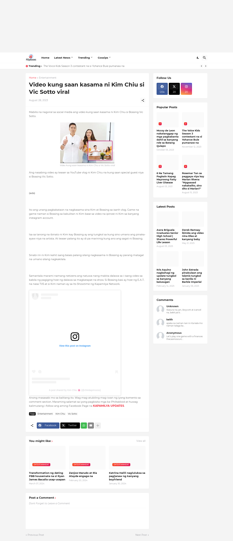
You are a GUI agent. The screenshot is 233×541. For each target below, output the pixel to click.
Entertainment (47, 78)
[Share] (143, 100)
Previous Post (36, 534)
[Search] (204, 58)
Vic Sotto (72, 413)
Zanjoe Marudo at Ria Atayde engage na (83, 474)
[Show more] (98, 425)
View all (141, 441)
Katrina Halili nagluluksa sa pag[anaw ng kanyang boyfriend (127, 476)
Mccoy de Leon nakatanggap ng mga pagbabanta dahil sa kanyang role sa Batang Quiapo (168, 138)
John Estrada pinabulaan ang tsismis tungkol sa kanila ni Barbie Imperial (192, 276)
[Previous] (201, 66)
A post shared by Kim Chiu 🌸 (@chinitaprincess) (75, 390)
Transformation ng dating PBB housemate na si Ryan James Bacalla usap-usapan (47, 476)
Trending (84, 57)
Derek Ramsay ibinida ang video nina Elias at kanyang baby (193, 234)
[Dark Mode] (198, 58)
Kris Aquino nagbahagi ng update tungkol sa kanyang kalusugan (166, 276)
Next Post (141, 534)
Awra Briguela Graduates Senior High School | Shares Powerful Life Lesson (167, 236)
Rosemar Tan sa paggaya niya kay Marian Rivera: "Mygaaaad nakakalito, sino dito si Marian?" (193, 181)
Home (45, 57)
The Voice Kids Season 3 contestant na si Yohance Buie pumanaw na (84, 66)
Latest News (62, 57)
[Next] (205, 66)
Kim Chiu (60, 413)
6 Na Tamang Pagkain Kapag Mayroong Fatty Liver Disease (166, 178)
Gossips (103, 57)
